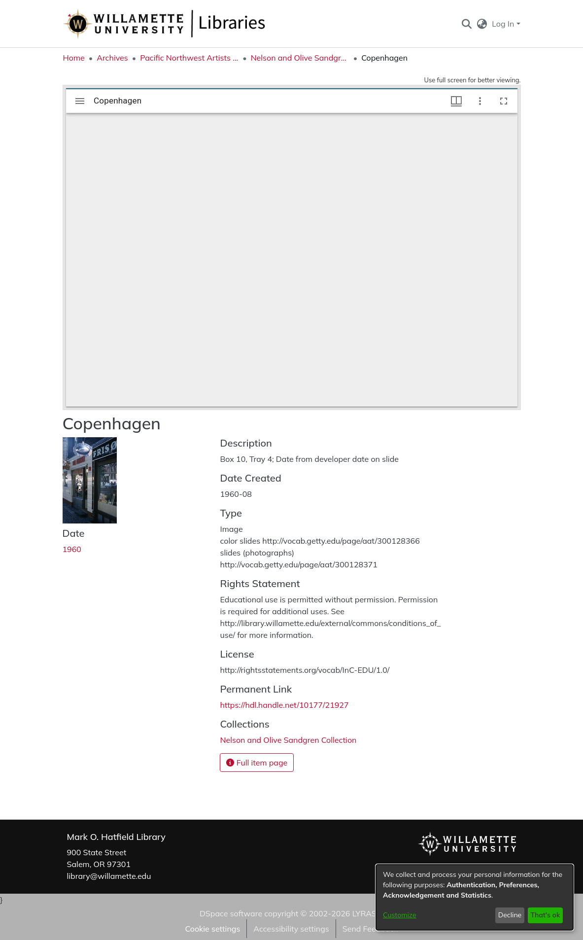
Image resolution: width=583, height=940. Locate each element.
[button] (467, 24)
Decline (510, 914)
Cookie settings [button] (212, 929)
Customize (399, 914)
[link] (288, 740)
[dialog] (474, 897)
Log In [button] (504, 24)
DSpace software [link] (231, 913)
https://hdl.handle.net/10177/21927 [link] (284, 705)
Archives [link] (112, 58)
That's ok (545, 914)
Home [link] (74, 58)
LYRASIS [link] (367, 913)
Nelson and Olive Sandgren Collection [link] (300, 58)
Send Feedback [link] (370, 929)
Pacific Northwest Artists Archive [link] (189, 58)
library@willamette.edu (109, 876)
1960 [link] (72, 549)
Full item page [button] (256, 762)
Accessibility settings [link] (291, 929)
